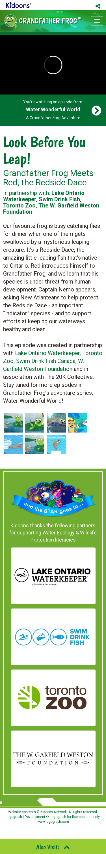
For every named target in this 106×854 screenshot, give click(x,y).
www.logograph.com (53, 822)
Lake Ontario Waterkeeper (47, 353)
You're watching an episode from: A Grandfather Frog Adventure (53, 110)
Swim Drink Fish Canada (45, 361)
